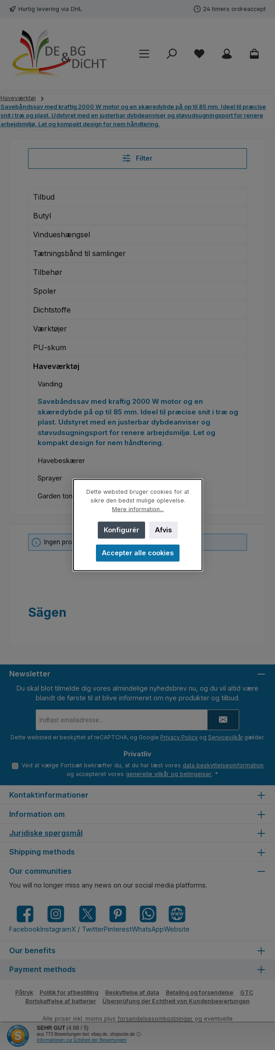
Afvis (163, 530)
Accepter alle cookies (138, 553)
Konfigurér (121, 530)
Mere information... (137, 509)
